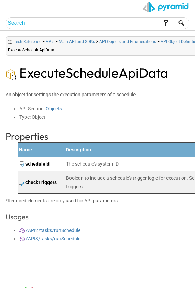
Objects (54, 108)
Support (179, 281)
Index (156, 274)
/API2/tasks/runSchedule (49, 230)
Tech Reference (27, 41)
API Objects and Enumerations (127, 41)
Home (110, 274)
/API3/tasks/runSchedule (49, 238)
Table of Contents (134, 274)
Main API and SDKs (77, 41)
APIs (50, 41)
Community (174, 274)
